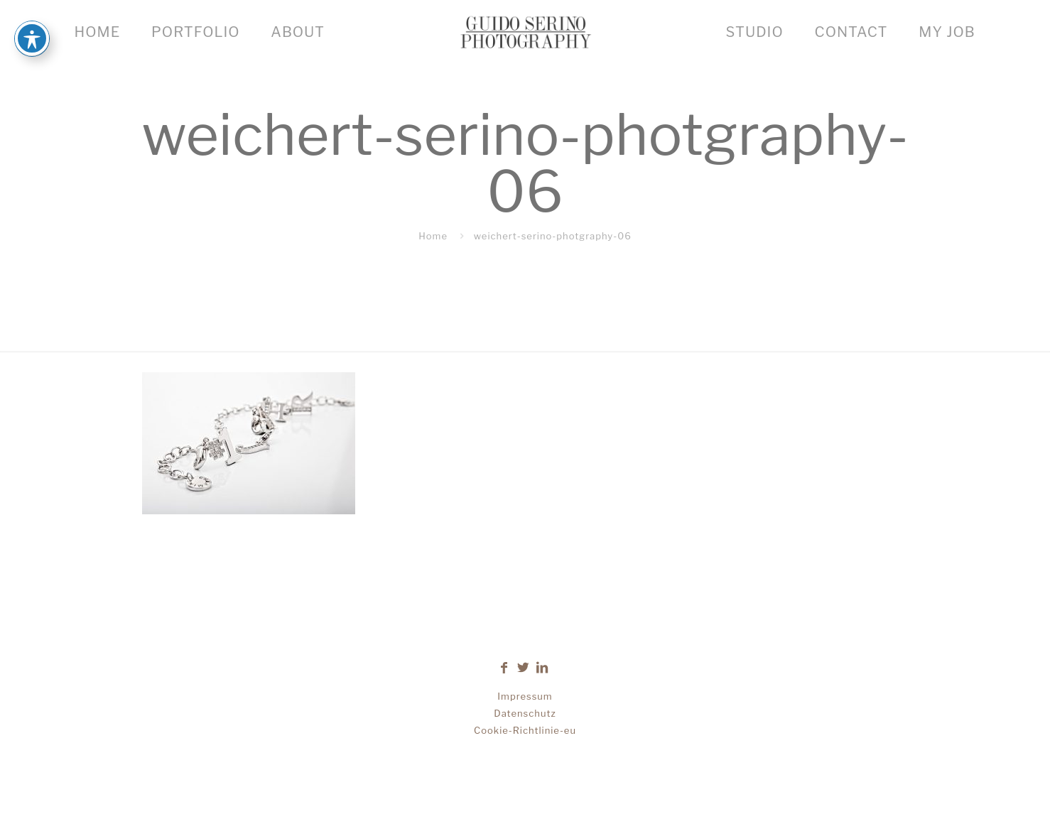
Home (433, 236)
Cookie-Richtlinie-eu (525, 730)
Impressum (524, 696)
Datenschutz (525, 713)
